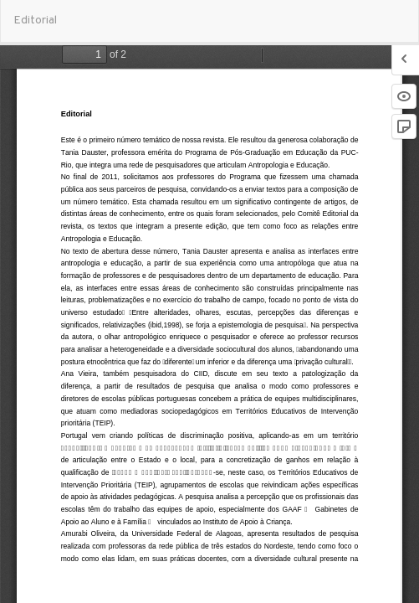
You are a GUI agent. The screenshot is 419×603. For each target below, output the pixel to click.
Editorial (35, 20)
